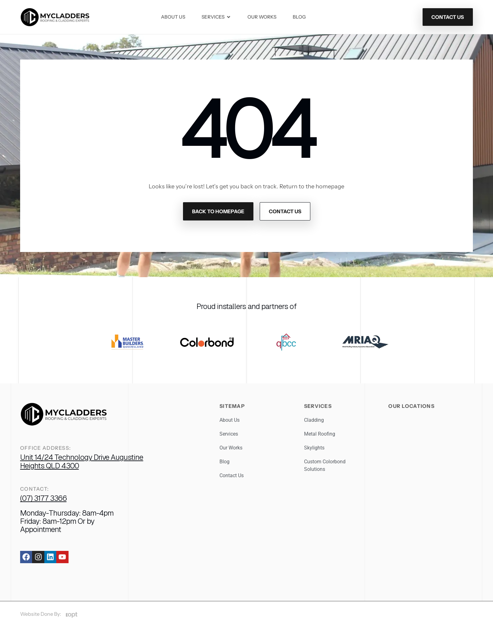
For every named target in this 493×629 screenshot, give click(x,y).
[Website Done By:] (71, 615)
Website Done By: (40, 614)
